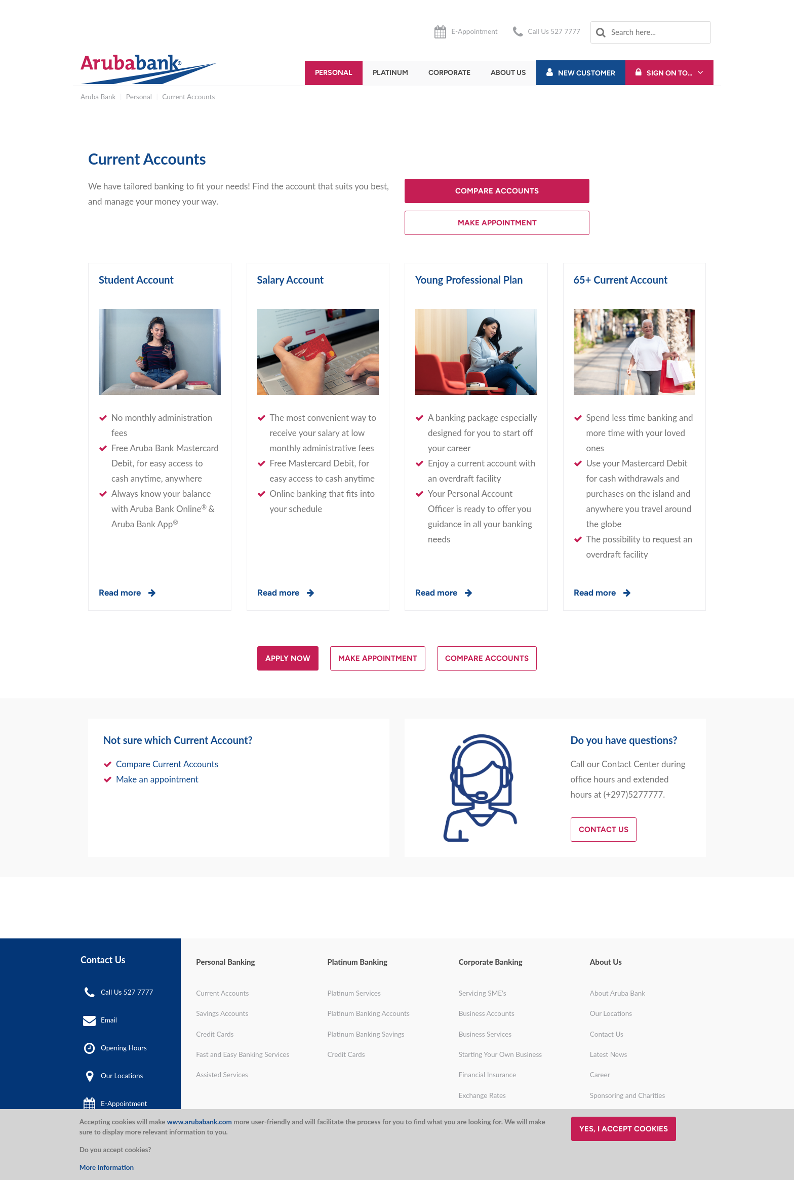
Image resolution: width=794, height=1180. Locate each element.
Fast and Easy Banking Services (242, 1054)
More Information (107, 1167)
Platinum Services (353, 993)
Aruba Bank (98, 97)
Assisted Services (222, 1075)
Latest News (608, 1054)
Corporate (449, 72)
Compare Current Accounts (167, 764)
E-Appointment (474, 31)
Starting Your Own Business (500, 1054)
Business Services (485, 1034)
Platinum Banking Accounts (368, 1013)
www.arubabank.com (199, 1122)
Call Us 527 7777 (554, 31)
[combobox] (650, 32)
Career (600, 1075)
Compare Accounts (487, 658)
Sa (262, 279)
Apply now (287, 658)
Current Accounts (188, 97)
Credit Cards (214, 1034)
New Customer (586, 73)
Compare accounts (497, 190)
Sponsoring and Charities (627, 1095)
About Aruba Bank (617, 993)
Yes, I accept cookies (623, 1128)
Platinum (390, 72)
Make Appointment (497, 222)
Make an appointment (157, 779)
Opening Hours (124, 1048)
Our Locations (122, 1076)
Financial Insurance (488, 1075)
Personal (333, 72)
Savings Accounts (222, 1013)
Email (109, 1020)
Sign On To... (669, 73)
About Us (508, 72)
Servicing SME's (482, 993)
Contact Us (603, 829)
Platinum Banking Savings (365, 1034)
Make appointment (377, 658)
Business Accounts (486, 1013)
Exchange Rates (482, 1095)
